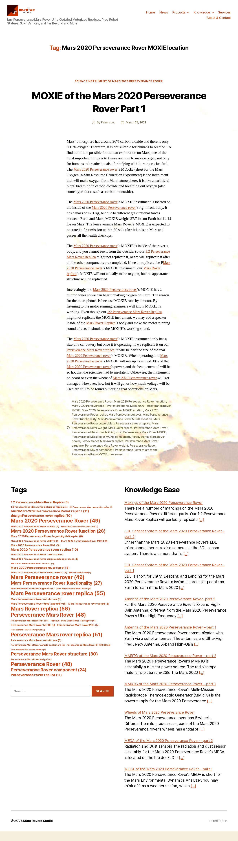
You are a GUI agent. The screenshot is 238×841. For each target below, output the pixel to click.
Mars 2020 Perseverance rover (97, 175)
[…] (201, 529)
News (163, 15)
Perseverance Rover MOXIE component (98, 464)
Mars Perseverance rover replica (131, 434)
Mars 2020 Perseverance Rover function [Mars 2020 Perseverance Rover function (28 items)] (58, 541)
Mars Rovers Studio (38, 831)
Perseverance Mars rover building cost (97, 443)
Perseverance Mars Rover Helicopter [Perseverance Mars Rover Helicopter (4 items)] (73, 630)
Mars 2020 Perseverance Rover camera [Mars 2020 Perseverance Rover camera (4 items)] (35, 536)
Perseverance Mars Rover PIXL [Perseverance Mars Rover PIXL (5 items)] (77, 635)
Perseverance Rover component (93, 460)
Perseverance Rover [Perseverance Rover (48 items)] (41, 674)
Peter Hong (107, 128)
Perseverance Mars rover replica (103, 451)
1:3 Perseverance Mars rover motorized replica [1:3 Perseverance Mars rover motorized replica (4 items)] (39, 517)
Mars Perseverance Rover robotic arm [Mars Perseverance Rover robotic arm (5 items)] (36, 609)
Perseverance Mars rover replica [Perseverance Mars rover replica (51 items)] (56, 644)
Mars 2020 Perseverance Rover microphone (101, 417)
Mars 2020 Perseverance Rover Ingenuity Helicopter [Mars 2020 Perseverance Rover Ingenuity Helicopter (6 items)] (47, 546)
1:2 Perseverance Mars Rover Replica (135, 317)
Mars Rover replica (121, 438)
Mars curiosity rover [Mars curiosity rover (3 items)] (80, 583)
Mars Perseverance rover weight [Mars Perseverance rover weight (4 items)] (88, 613)
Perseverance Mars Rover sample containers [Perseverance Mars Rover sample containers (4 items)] (38, 655)
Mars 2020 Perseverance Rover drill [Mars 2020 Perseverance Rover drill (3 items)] (79, 537)
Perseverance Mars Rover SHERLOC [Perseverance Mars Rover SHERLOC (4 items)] (89, 655)
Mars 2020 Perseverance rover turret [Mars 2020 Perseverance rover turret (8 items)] (40, 578)
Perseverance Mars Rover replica (92, 355)
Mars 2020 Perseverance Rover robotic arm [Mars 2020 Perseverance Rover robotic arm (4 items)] (37, 564)
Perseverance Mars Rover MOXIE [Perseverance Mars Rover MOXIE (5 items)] (33, 635)
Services (224, 15)
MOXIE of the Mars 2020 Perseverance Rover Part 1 (119, 107)
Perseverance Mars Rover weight (107, 456)
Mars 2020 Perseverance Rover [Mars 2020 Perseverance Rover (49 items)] (55, 531)
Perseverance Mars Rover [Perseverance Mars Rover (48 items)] (48, 625)
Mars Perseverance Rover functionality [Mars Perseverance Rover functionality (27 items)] (56, 593)
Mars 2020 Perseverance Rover (93, 412)
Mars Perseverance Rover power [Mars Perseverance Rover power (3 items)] (73, 599)
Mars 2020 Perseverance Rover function (142, 412)
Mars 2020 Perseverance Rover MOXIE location (122, 421)
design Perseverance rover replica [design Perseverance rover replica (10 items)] (41, 526)
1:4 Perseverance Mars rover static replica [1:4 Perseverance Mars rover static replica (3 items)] (91, 517)
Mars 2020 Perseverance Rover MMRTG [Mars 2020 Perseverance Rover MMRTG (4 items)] (35, 551)
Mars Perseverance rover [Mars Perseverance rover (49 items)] (47, 587)
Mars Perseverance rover (126, 425)
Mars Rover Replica (101, 328)
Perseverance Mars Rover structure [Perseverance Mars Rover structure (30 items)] (54, 664)
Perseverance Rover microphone (138, 460)
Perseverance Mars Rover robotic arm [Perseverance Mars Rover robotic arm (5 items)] (36, 650)
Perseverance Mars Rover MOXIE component (102, 447)
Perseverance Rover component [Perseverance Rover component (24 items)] (49, 679)
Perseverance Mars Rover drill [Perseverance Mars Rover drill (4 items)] (30, 630)
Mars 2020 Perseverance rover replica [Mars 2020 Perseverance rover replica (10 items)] (44, 560)
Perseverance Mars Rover (153, 438)
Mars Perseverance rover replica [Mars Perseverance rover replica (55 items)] (58, 603)
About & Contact (218, 20)
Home (150, 15)
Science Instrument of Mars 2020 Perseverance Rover (119, 87)
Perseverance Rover (144, 456)
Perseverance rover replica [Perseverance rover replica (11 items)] (36, 685)
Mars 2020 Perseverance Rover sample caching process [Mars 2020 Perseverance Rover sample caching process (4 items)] (44, 569)
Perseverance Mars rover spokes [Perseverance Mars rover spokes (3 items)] (28, 660)
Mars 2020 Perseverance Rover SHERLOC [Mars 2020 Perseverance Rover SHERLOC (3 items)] (32, 574)
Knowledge (202, 15)
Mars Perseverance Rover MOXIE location (125, 430)
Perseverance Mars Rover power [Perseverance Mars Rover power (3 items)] (28, 640)
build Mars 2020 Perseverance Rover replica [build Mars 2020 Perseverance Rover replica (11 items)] (50, 521)
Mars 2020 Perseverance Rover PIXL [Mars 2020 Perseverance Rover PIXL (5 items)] (35, 555)
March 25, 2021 (136, 128)
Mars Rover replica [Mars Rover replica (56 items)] (40, 619)
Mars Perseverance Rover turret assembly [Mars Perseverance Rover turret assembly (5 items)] (38, 613)
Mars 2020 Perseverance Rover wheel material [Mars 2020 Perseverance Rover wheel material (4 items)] (39, 582)
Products (179, 15)
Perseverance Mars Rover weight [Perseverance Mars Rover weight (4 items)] (31, 669)
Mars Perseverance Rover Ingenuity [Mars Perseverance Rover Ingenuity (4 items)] (32, 598)
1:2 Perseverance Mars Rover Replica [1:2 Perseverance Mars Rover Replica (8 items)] (40, 512)
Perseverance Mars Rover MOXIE (146, 443)
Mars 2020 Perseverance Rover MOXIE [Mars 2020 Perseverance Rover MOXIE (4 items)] (84, 551)
